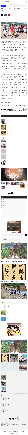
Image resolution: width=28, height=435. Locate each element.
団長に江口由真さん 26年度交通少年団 (12, 125)
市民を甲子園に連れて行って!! (11, 409)
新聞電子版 (14, 431)
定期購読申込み (6, 431)
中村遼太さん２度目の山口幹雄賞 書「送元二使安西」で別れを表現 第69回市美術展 (14, 262)
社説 (1, 216)
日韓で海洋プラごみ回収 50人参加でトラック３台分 (9, 281)
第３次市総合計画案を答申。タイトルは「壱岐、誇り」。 (8, 105)
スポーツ (14, 121)
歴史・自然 (2, 203)
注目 (1, 207)
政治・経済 (2, 199)
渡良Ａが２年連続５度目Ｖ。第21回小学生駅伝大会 (21, 105)
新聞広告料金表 (10, 431)
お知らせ (2, 209)
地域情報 (11, 121)
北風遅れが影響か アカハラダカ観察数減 (13, 317)
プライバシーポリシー (18, 431)
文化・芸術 (2, 201)
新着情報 (2, 205)
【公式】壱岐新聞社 (13, 433)
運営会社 (23, 431)
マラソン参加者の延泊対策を (11, 403)
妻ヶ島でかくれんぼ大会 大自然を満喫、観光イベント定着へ (10, 242)
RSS (15, 428)
